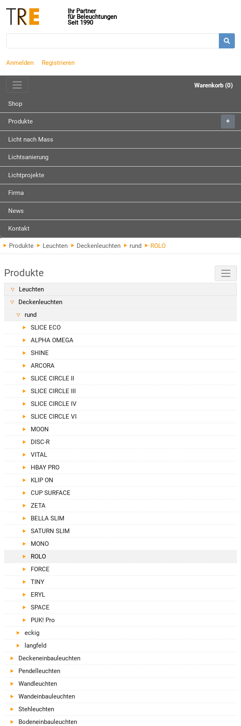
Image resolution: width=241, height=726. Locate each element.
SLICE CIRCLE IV (54, 404)
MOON (40, 429)
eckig (32, 633)
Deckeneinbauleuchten (49, 658)
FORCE (40, 569)
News (16, 211)
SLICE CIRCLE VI (54, 416)
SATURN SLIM (50, 531)
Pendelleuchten (39, 671)
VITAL (39, 454)
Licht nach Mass (30, 139)
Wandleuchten (37, 683)
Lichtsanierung (28, 157)
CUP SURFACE (50, 493)
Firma (16, 193)
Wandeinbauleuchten (46, 696)
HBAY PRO (45, 467)
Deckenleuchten (95, 246)
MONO (40, 543)
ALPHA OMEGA (52, 340)
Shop (15, 104)
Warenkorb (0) (213, 85)
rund (132, 246)
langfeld (35, 645)
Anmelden (20, 62)
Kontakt (19, 228)
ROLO (38, 556)
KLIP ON (42, 480)
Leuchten (52, 246)
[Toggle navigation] (17, 85)
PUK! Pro (43, 620)
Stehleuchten (36, 709)
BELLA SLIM (47, 518)
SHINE (40, 353)
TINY (37, 582)
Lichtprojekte (26, 175)
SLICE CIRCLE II (52, 378)
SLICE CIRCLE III (53, 391)
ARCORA (43, 365)
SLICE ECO (46, 327)
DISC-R (40, 442)
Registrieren (58, 62)
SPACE (40, 607)
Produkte (121, 121)
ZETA (38, 505)
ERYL (38, 594)
